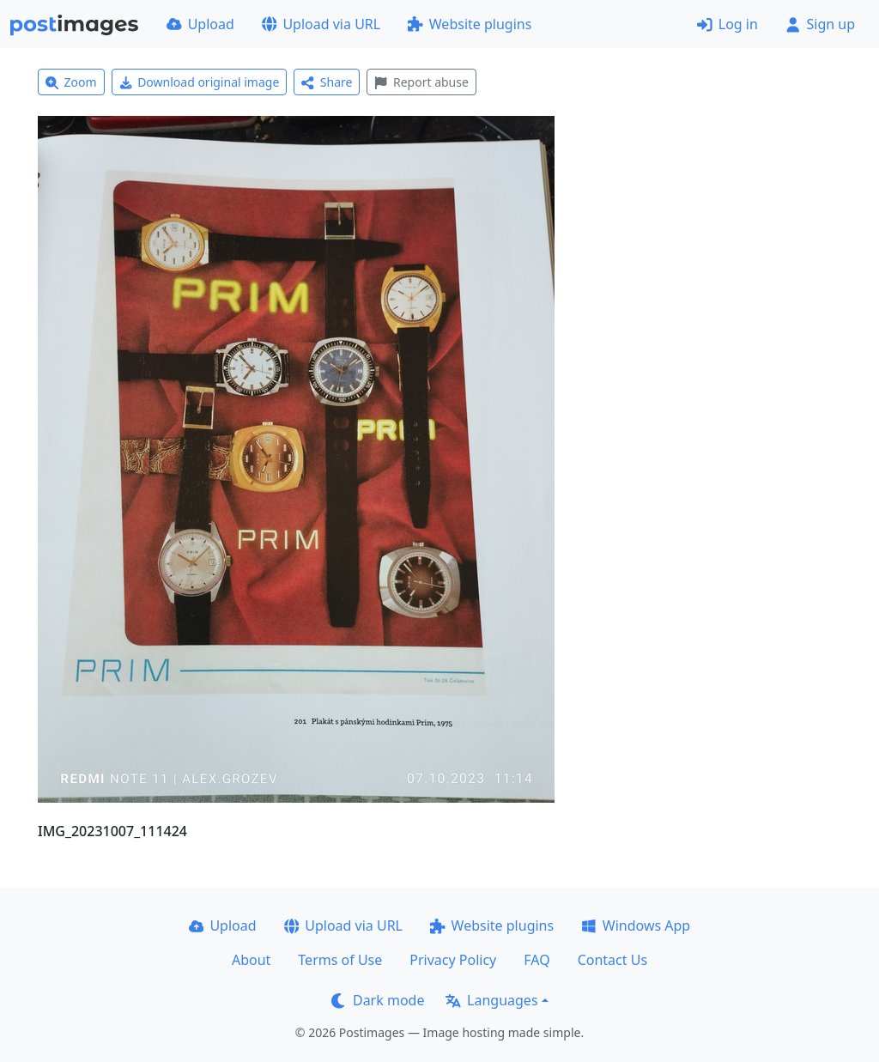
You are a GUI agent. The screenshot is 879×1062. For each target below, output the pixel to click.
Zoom (71, 82)
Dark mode (377, 1000)
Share (326, 82)
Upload (200, 24)
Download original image (199, 82)
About (251, 959)
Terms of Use (340, 959)
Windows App (635, 925)
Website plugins (469, 24)
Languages (491, 1000)
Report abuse (421, 82)
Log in (727, 24)
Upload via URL (321, 24)
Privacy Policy (452, 959)
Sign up (820, 24)
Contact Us (612, 959)
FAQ (536, 959)
